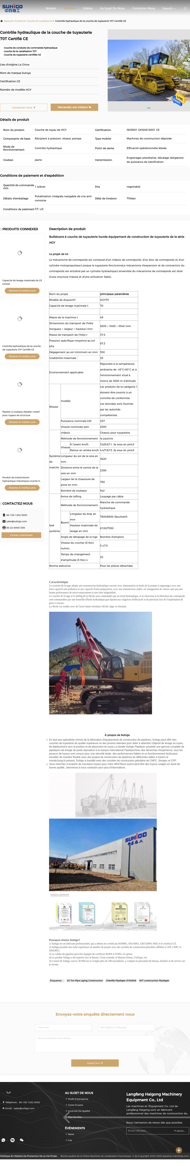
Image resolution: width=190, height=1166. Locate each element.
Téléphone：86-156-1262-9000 (21, 1102)
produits (19, 21)
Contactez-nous (143, 8)
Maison (51, 8)
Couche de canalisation (39, 21)
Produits (69, 8)
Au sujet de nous (112, 8)
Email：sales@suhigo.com (18, 1108)
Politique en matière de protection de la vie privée (28, 1156)
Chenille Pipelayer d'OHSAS (121, 980)
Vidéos (87, 8)
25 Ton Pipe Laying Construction (85, 980)
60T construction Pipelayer (154, 980)
